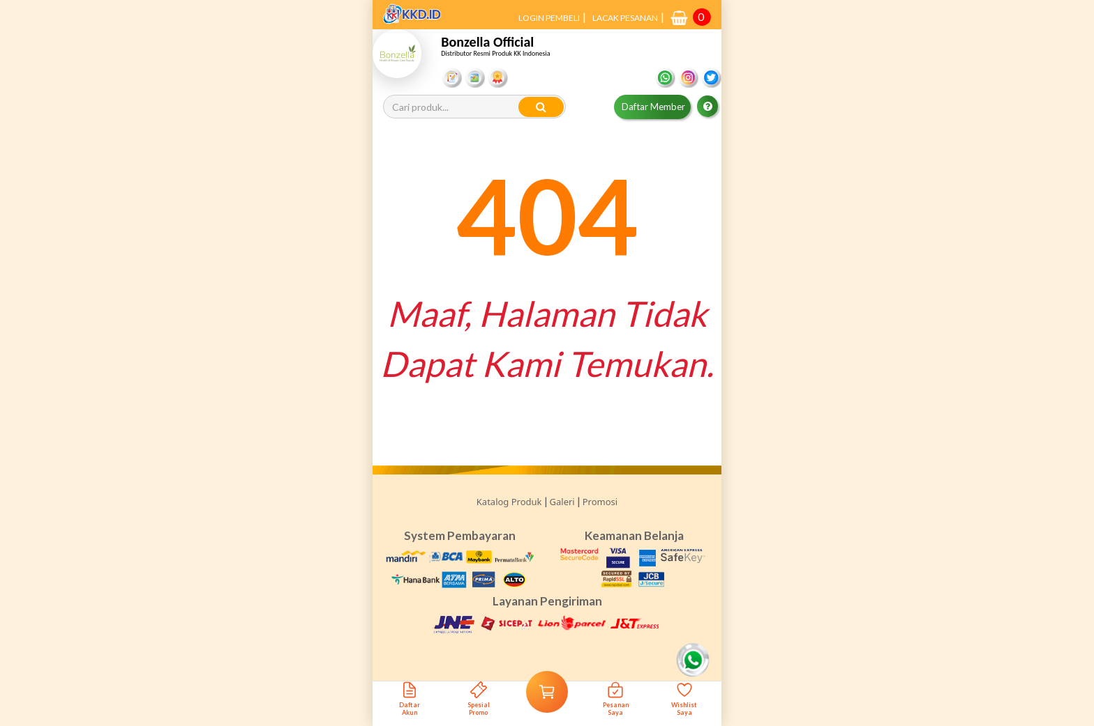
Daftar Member (653, 106)
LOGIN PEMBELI (549, 18)
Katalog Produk (509, 501)
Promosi (600, 501)
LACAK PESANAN (625, 18)
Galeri (562, 501)
